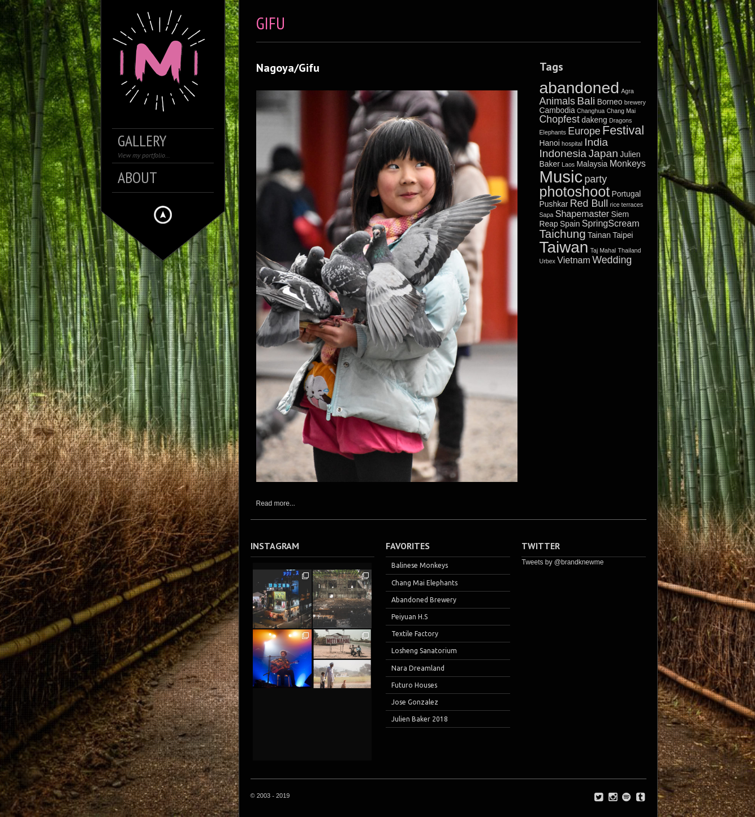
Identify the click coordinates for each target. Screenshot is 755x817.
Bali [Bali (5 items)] (586, 101)
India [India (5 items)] (596, 142)
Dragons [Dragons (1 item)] (620, 120)
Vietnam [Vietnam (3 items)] (573, 260)
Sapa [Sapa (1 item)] (547, 214)
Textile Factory (414, 633)
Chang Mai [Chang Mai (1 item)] (621, 110)
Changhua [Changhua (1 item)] (591, 110)
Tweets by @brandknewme (562, 562)
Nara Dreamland (418, 668)
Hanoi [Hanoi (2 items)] (550, 142)
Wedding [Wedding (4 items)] (612, 260)
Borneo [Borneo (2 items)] (610, 101)
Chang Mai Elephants (424, 582)
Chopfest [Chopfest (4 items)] (560, 119)
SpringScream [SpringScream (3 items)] (611, 223)
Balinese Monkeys (419, 565)
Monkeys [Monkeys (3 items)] (628, 163)
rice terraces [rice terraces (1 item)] (626, 204)
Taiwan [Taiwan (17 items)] (564, 247)
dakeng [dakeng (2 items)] (594, 119)
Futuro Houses (414, 685)
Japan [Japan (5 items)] (603, 153)
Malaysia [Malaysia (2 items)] (592, 163)
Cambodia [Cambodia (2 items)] (557, 110)
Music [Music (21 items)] (561, 176)
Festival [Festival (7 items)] (623, 130)
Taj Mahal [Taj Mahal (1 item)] (603, 250)
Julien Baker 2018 (419, 719)
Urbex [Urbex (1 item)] (547, 261)
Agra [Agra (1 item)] (627, 91)
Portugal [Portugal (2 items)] (626, 193)
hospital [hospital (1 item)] (572, 143)
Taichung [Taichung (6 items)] (563, 233)
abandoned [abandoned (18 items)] (579, 88)
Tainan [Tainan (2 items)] (599, 235)
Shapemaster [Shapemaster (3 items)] (582, 213)
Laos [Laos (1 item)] (568, 164)
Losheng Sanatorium (424, 650)
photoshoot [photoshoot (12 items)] (575, 191)
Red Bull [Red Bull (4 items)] (589, 203)
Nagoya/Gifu (288, 67)
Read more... (275, 503)
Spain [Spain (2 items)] (570, 223)
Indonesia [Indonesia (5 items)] (563, 153)
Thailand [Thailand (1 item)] (629, 250)
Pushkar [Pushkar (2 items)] (554, 203)
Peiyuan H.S (409, 616)
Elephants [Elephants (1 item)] (553, 132)
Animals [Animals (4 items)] (557, 101)
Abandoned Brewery (423, 599)
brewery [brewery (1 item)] (635, 102)
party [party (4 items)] (595, 179)
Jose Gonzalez (414, 702)
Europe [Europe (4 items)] (584, 131)
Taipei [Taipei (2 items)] (622, 235)
